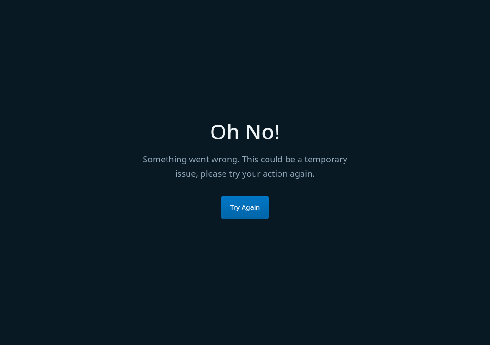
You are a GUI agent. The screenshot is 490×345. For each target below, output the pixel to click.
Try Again (245, 207)
